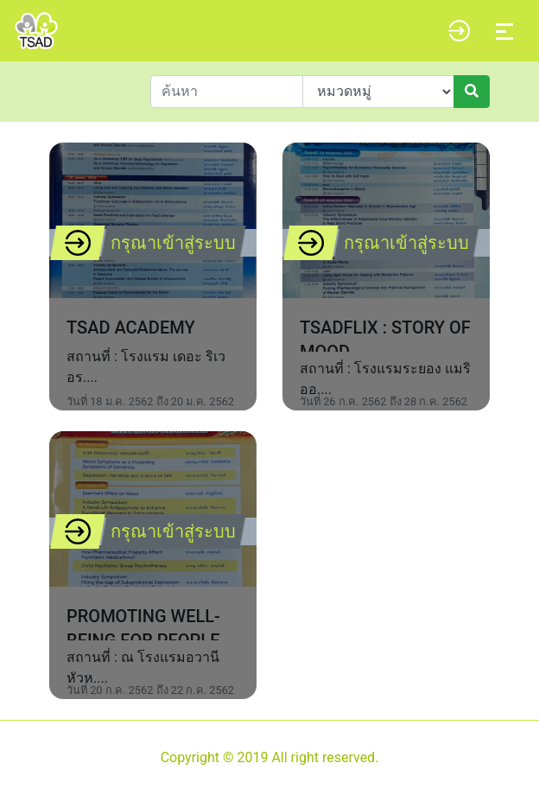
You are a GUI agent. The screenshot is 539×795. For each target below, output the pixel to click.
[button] (454, 31)
